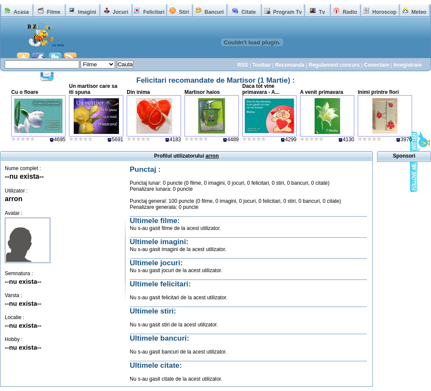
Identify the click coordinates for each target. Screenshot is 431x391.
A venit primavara (321, 92)
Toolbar (261, 65)
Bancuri (214, 12)
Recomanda (289, 65)
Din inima (138, 92)
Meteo (419, 12)
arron (13, 198)
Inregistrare (408, 65)
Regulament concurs (334, 65)
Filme (53, 12)
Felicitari (153, 12)
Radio (350, 12)
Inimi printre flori (378, 92)
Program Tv (287, 12)
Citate (248, 12)
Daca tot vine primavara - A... (260, 89)
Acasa (21, 12)
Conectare (376, 65)
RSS (242, 65)
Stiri (184, 12)
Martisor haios (202, 92)
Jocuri (120, 12)
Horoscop (384, 12)
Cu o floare (24, 92)
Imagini (87, 12)
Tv (322, 12)
